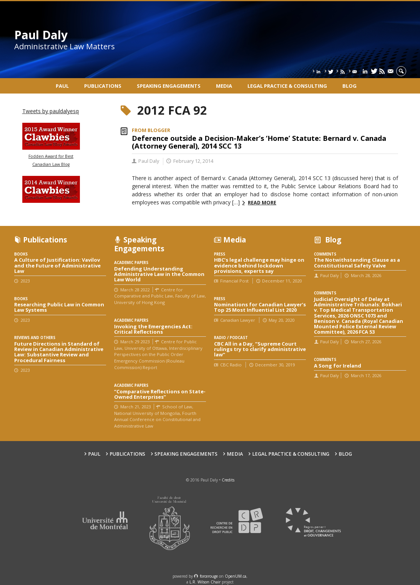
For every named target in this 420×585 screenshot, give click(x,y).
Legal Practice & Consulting (287, 85)
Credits (228, 480)
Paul (62, 85)
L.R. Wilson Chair (205, 582)
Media (224, 85)
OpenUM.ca (235, 576)
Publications (102, 85)
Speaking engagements (169, 85)
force (209, 576)
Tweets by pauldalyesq (50, 111)
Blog (349, 85)
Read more (262, 202)
